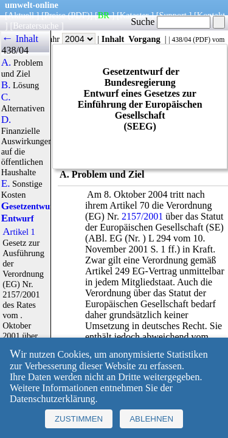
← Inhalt (19, 38)
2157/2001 (142, 216)
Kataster (134, 15)
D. (6, 120)
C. (6, 97)
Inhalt (113, 39)
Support (173, 15)
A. (6, 63)
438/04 (181, 39)
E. (5, 184)
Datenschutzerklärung (52, 399)
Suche (170, 21)
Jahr (70, 39)
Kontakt (211, 15)
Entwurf (17, 218)
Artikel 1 (18, 232)
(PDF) (79, 15)
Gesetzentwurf (29, 206)
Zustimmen (79, 418)
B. (6, 85)
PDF (201, 39)
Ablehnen (151, 418)
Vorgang (144, 39)
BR (103, 15)
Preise (55, 15)
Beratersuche (35, 25)
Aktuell (21, 15)
